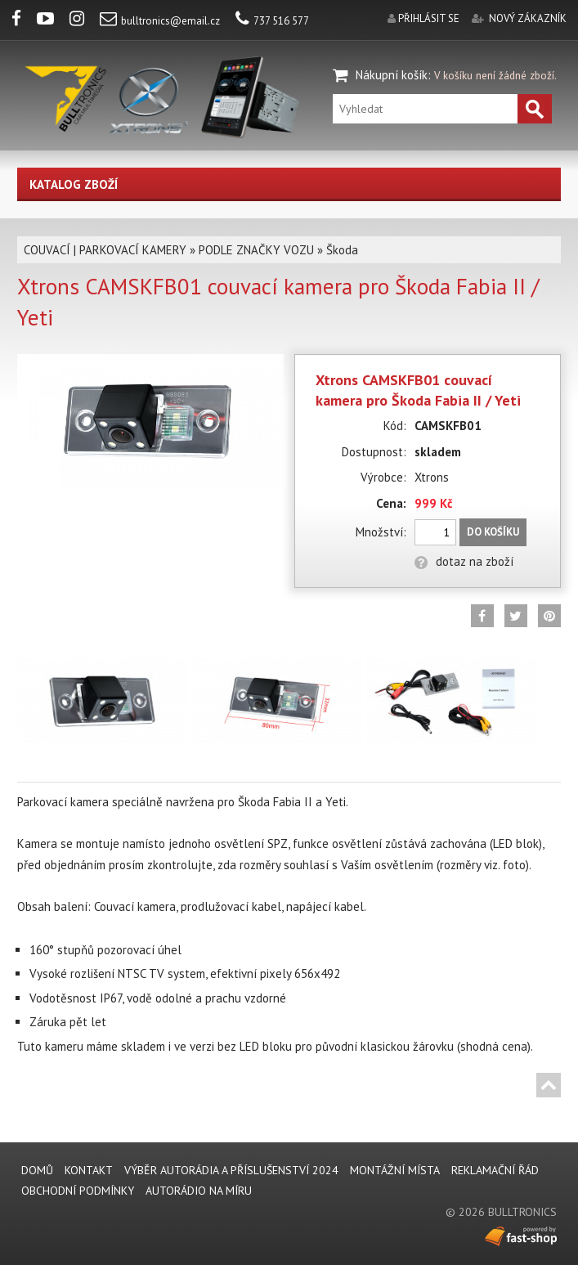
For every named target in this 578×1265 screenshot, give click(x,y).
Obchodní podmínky (77, 1190)
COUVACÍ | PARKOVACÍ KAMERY (105, 250)
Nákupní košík (392, 75)
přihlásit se (428, 18)
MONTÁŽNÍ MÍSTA (395, 1170)
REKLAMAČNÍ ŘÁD (495, 1170)
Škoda (342, 250)
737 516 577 (272, 21)
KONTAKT (89, 1170)
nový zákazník (528, 18)
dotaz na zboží (463, 561)
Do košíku (493, 532)
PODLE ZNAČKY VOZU (256, 250)
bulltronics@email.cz (160, 21)
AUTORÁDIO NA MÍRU (199, 1190)
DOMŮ (37, 1170)
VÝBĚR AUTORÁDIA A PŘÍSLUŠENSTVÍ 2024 (231, 1170)
